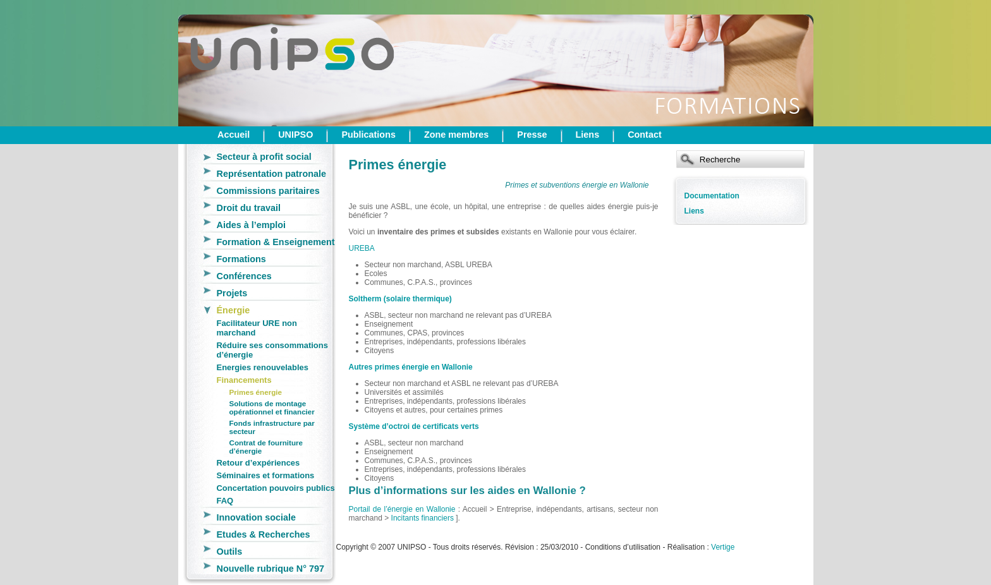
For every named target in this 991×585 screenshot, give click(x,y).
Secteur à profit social (264, 157)
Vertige (722, 547)
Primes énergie (256, 392)
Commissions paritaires (268, 191)
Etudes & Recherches (263, 534)
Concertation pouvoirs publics (276, 488)
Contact (645, 135)
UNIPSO (295, 135)
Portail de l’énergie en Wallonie (402, 509)
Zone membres (456, 135)
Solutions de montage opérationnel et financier (272, 407)
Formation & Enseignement (276, 242)
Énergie (233, 310)
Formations (241, 259)
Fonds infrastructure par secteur (272, 427)
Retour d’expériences (258, 462)
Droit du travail (249, 208)
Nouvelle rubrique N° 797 (271, 569)
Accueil (233, 135)
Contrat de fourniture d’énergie (266, 446)
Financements (244, 380)
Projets (232, 293)
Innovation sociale (256, 517)
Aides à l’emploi (251, 225)
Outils (230, 551)
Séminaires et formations (266, 475)
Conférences (244, 276)
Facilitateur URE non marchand (257, 327)
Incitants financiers (422, 518)
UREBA (362, 248)
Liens (588, 135)
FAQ (225, 500)
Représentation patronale (272, 174)
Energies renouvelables (262, 367)
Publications (368, 135)
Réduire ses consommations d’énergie (272, 350)
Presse (532, 135)
